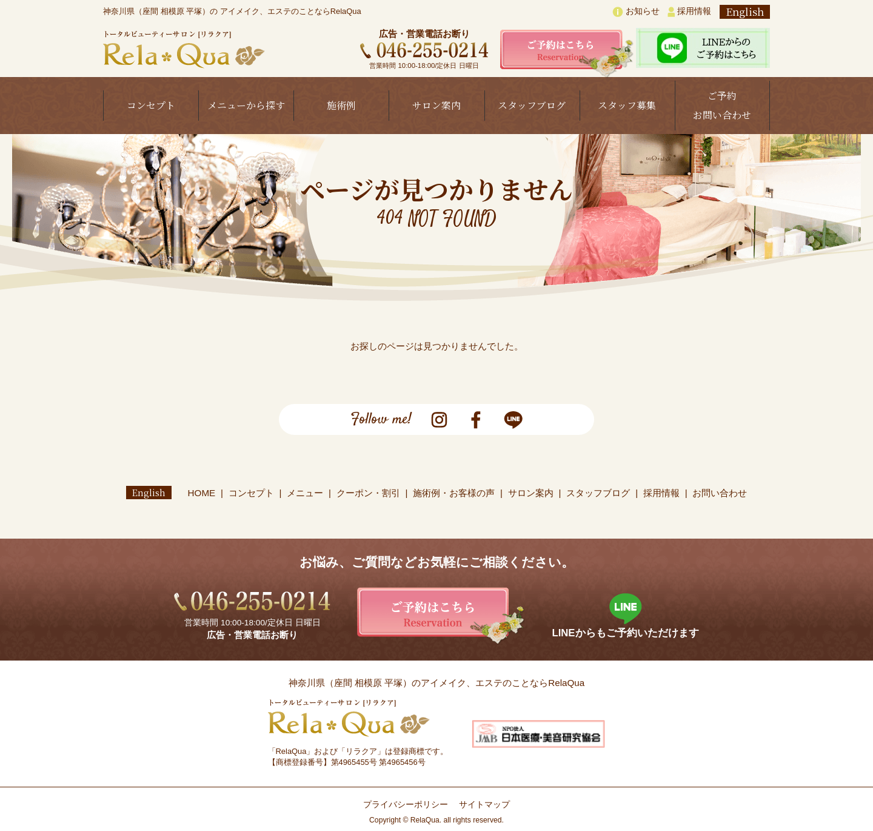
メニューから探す (246, 105)
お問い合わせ (720, 493)
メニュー (305, 493)
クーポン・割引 (368, 493)
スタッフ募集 (627, 105)
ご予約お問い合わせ (722, 105)
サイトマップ (484, 804)
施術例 (341, 105)
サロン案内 (436, 105)
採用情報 (689, 12)
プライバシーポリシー (405, 804)
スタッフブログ (532, 105)
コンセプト (151, 105)
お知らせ (636, 12)
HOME (202, 493)
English (745, 12)
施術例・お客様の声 (454, 493)
